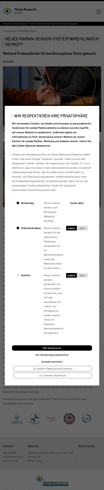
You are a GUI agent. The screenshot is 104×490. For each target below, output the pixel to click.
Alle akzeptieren (52, 348)
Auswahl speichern (52, 361)
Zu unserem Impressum (52, 375)
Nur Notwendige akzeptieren (52, 354)
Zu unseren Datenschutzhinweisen (53, 368)
